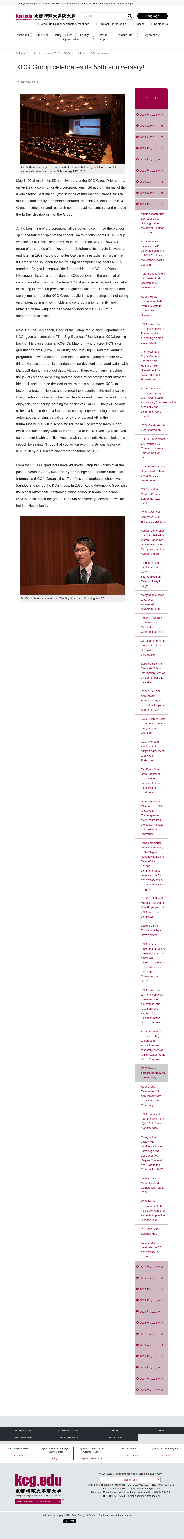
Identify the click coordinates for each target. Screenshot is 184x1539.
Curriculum (41, 35)
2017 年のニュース (151, 1266)
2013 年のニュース (151, 1311)
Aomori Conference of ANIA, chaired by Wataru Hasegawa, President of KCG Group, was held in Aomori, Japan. (153, 542)
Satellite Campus (102, 37)
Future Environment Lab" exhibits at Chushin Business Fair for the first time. (153, 448)
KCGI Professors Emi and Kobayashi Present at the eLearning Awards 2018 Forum (153, 333)
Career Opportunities (69, 37)
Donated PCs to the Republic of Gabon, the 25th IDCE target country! (153, 473)
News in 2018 (51, 53)
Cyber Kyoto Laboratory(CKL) (165, 1448)
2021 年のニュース (151, 170)
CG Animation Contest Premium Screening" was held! (151, 496)
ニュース (151, 98)
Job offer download (22, 1430)
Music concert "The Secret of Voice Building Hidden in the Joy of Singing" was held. (152, 223)
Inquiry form (130, 1479)
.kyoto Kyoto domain (69, 1438)
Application (152, 35)
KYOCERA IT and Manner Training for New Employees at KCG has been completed (153, 907)
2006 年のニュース (151, 1389)
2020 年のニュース (151, 182)
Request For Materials (112, 23)
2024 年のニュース (151, 137)
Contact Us (161, 23)
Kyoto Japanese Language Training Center (55, 1450)
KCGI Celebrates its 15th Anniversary (153, 427)
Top (21, 53)
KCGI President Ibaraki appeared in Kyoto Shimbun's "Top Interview (153, 1121)
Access (140, 23)
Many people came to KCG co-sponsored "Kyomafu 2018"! (152, 601)
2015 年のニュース (151, 1289)
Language (152, 16)
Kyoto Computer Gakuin (18, 1448)
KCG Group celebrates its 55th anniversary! (153, 1073)
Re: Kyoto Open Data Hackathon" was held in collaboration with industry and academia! (151, 781)
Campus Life (124, 35)
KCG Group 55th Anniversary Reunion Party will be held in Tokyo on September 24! (153, 700)
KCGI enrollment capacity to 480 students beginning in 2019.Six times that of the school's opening (152, 253)
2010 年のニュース (151, 1345)
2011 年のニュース (151, 1333)
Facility (84, 35)
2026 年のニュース (151, 114)
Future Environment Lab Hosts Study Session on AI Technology (153, 280)
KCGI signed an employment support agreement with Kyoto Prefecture (152, 751)
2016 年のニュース (151, 1278)
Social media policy (23, 1438)
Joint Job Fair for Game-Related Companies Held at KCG (152, 1185)
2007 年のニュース (151, 1378)
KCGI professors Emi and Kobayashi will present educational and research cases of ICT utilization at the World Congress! (153, 1045)
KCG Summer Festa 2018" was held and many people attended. (153, 725)
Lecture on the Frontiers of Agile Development (151, 930)
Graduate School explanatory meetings (65, 23)
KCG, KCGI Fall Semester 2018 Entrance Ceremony (153, 517)
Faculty (57, 35)
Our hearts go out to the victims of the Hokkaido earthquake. (153, 647)
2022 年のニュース (151, 159)
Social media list (115, 1438)
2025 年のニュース (151, 126)
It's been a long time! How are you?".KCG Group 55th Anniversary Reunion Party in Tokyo (152, 574)
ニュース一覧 (33, 53)
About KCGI (23, 35)
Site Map (115, 1430)
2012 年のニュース (151, 1322)
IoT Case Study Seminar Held (150, 1231)
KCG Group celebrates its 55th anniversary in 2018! (152, 1249)
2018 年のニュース (151, 204)
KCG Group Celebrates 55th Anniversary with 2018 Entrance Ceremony (151, 1096)
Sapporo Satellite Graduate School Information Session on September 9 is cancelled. (153, 673)
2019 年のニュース (151, 193)
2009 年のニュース (151, 1356)
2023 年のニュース (151, 148)
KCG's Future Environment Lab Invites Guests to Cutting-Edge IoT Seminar (151, 306)
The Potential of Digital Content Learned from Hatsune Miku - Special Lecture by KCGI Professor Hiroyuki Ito (152, 365)
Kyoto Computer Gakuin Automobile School (92, 1450)
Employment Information (69, 1430)
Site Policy (161, 1430)
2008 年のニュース (151, 1367)
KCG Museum (129, 1448)
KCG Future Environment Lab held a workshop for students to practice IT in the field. (153, 1210)
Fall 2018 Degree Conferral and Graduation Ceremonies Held (151, 624)
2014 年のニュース (151, 1300)
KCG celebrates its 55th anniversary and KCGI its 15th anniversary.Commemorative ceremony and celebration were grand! (154, 402)
